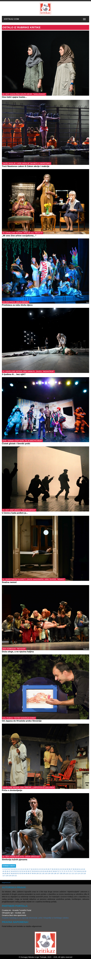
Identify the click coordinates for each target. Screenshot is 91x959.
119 (9, 876)
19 (33, 869)
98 (33, 873)
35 (67, 869)
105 (52, 873)
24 (44, 869)
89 (14, 873)
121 (15, 876)
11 (17, 869)
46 (7, 871)
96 (28, 873)
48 (12, 871)
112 (72, 873)
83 (85, 871)
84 (3, 873)
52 (20, 871)
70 (58, 871)
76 (70, 871)
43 (84, 869)
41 (80, 869)
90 (16, 873)
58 (33, 871)
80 (79, 871)
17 (29, 869)
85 (5, 873)
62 (41, 871)
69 (56, 871)
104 (49, 873)
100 (37, 873)
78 (75, 871)
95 (26, 873)
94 (24, 873)
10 (14, 869)
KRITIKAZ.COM (11, 19)
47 (9, 871)
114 (78, 873)
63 (43, 871)
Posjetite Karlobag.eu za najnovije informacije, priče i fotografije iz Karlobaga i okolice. (35, 918)
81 (81, 871)
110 (67, 873)
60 (37, 871)
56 (28, 871)
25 (46, 869)
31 (59, 869)
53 (22, 871)
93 (22, 873)
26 (48, 869)
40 (78, 869)
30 (57, 869)
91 (18, 873)
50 (16, 871)
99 (35, 873)
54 (24, 871)
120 (12, 876)
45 (5, 871)
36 (69, 869)
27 (50, 869)
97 (30, 873)
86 (7, 873)
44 (3, 871)
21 (38, 869)
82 (83, 871)
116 (84, 873)
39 (76, 869)
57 (30, 871)
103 (46, 873)
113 (75, 873)
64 (45, 871)
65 (47, 871)
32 (61, 869)
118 (6, 876)
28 (52, 869)
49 (14, 871)
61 (39, 871)
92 (20, 873)
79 (77, 871)
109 (64, 873)
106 (55, 873)
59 (35, 871)
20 (36, 869)
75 (68, 871)
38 (73, 869)
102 (43, 873)
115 (81, 873)
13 (21, 869)
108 (61, 873)
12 (19, 869)
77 (73, 871)
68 (54, 871)
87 (9, 873)
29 (55, 869)
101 (40, 873)
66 (49, 871)
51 (18, 871)
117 (4, 876)
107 (58, 873)
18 (31, 869)
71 (60, 871)
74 (66, 871)
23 (42, 869)
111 (69, 873)
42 (82, 869)
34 (65, 869)
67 (51, 871)
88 (12, 873)
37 (71, 869)
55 (26, 871)
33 (63, 869)
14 (23, 869)
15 (25, 869)
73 (64, 871)
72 (62, 871)
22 (40, 869)
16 (27, 869)
